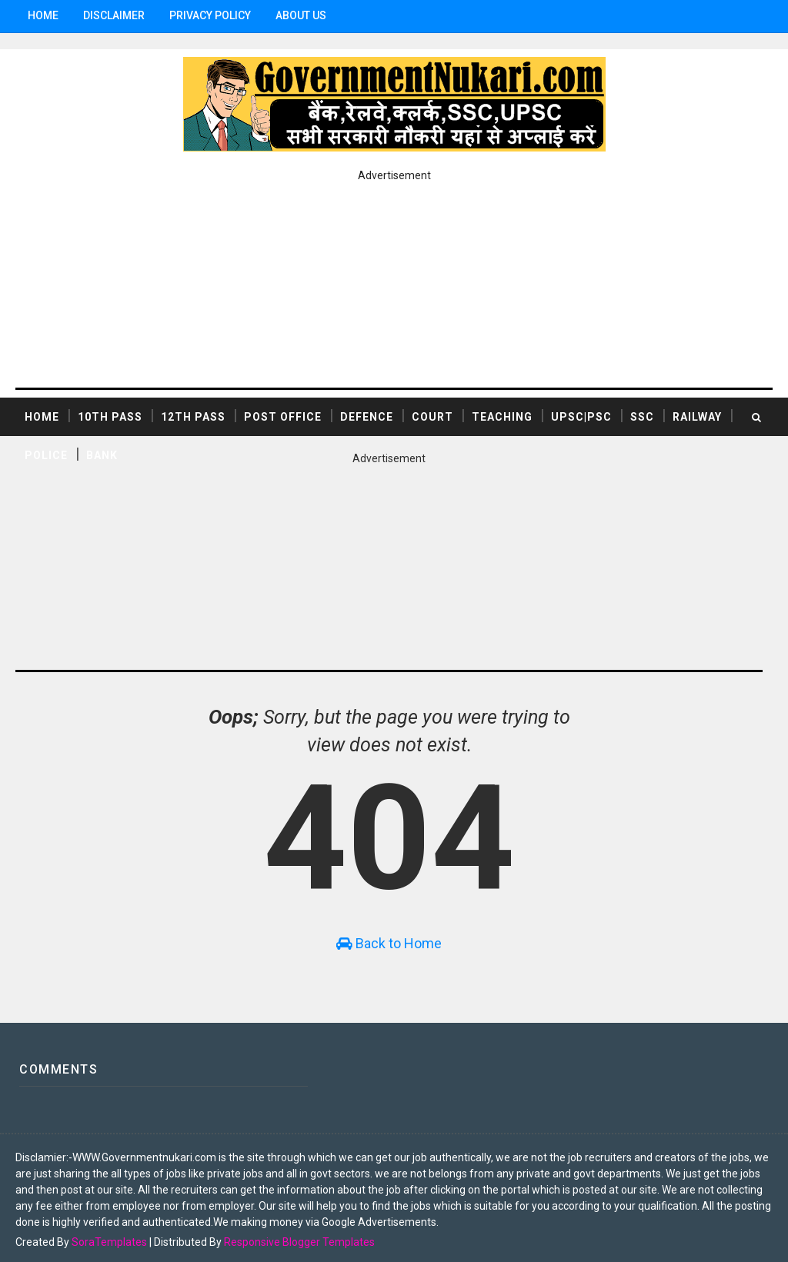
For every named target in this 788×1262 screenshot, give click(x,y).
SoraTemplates (109, 1235)
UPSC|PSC (581, 415)
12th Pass (193, 415)
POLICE (46, 454)
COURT (432, 415)
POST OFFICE (283, 415)
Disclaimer (114, 15)
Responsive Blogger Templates (299, 1235)
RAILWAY (697, 415)
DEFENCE (366, 415)
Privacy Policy (210, 15)
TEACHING (502, 415)
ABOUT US (300, 15)
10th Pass (110, 415)
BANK (102, 454)
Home (43, 15)
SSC (642, 415)
